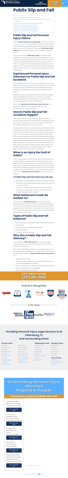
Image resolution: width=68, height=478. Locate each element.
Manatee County (57, 343)
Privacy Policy (38, 476)
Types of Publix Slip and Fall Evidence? (26, 29)
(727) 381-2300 (54, 3)
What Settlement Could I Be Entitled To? (27, 27)
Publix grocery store (20, 44)
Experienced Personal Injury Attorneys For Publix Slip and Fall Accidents (33, 20)
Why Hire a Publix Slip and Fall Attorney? (27, 30)
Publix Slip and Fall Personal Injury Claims (27, 17)
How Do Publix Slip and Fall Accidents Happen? (29, 23)
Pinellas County (7, 343)
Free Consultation (40, 3)
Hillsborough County (42, 343)
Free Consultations (34, 274)
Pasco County (56, 358)
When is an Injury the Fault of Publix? (26, 25)
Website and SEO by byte (34, 474)
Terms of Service (44, 476)
